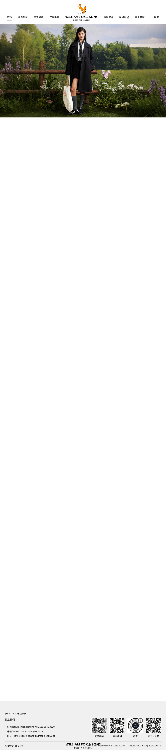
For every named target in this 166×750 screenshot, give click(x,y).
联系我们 (19, 746)
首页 (9, 17)
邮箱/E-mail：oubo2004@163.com (25, 731)
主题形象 (23, 17)
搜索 (156, 17)
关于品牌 (38, 17)
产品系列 (54, 17)
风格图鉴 (124, 17)
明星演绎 (108, 17)
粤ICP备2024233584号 (151, 746)
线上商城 (140, 17)
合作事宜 (9, 746)
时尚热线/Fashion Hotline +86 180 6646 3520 (31, 726)
